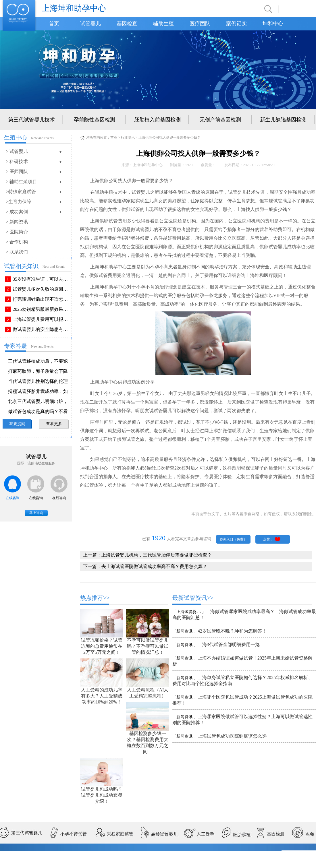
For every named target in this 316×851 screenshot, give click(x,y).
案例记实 (236, 23)
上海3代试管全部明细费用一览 (229, 644)
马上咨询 (36, 513)
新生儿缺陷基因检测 (283, 120)
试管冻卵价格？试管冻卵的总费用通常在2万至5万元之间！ (101, 646)
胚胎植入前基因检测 (157, 120)
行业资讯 (128, 137)
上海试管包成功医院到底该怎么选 (232, 736)
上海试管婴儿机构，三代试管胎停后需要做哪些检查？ (156, 555)
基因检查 (127, 23)
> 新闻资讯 (17, 221)
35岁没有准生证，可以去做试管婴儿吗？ (41, 279)
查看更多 (54, 424)
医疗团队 (200, 23)
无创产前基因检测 (220, 120)
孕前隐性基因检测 (94, 120)
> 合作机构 (17, 241)
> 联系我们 (17, 251)
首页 (54, 23)
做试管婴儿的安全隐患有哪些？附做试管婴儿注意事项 (41, 329)
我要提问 (17, 424)
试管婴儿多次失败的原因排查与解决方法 (41, 289)
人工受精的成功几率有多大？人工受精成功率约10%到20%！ (101, 695)
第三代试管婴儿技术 (31, 120)
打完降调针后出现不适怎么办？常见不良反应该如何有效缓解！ (41, 299)
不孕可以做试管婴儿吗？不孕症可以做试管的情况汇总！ (147, 646)
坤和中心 (273, 23)
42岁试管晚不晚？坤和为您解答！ (232, 631)
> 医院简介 (17, 231)
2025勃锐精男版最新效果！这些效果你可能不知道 (41, 309)
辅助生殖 (163, 23)
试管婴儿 (90, 23)
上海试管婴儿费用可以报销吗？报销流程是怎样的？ (41, 319)
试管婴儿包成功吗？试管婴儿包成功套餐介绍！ (101, 795)
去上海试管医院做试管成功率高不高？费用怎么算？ (154, 566)
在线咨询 (13, 498)
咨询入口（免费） (233, 539)
